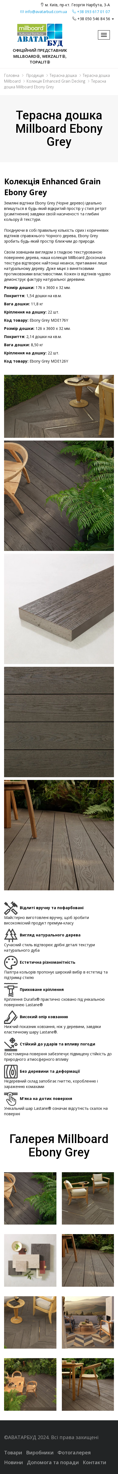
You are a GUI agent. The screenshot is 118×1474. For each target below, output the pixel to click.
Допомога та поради (53, 1462)
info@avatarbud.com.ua (43, 11)
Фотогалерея (74, 1452)
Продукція (35, 75)
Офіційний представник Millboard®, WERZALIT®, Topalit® (40, 56)
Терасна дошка (63, 75)
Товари (13, 1452)
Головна (11, 75)
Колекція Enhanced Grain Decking (56, 81)
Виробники (40, 1452)
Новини (13, 1462)
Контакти (94, 1462)
